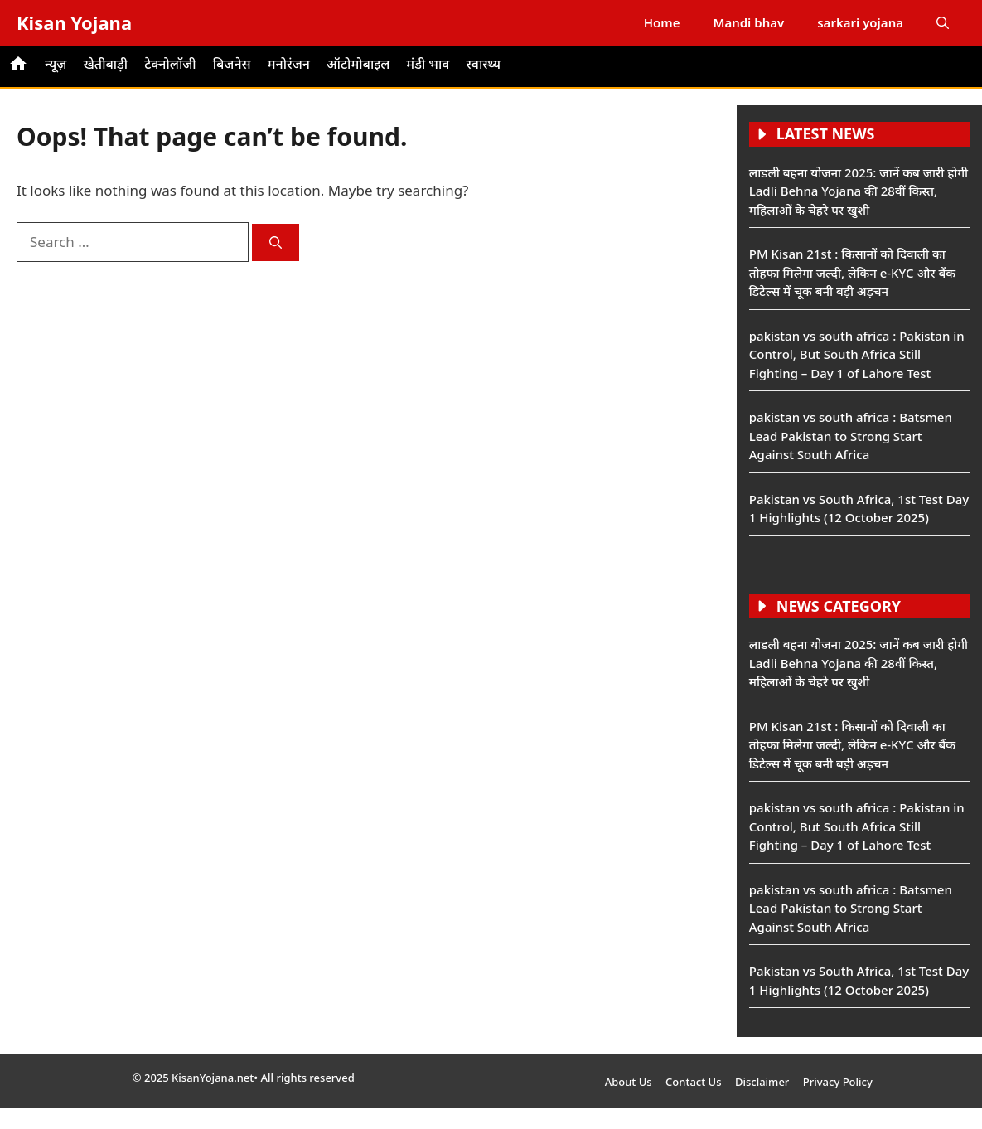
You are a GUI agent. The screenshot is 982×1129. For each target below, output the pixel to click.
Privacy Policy (838, 1081)
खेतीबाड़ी (105, 64)
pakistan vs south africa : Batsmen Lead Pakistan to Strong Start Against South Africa (850, 436)
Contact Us (693, 1081)
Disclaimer (762, 1081)
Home (662, 22)
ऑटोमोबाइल (358, 64)
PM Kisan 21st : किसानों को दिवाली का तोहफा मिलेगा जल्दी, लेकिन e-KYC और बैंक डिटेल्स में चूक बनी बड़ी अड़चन (852, 272)
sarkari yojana (860, 22)
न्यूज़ (55, 64)
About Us (628, 1081)
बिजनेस (232, 64)
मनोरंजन (289, 64)
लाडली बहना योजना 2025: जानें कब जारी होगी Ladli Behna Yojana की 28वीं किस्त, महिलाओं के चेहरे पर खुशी (858, 191)
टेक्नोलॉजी (170, 64)
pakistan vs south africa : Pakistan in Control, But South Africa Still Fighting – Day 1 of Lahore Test (857, 354)
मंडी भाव (427, 64)
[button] (942, 23)
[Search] (275, 242)
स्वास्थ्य (483, 64)
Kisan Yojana (74, 22)
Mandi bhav (748, 22)
